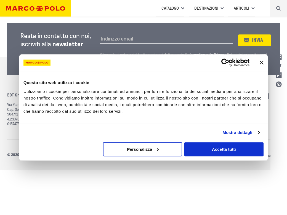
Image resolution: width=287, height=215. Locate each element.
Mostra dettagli (237, 132)
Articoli (241, 8)
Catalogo (170, 8)
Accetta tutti (224, 149)
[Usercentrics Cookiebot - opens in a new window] (225, 62)
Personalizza (143, 149)
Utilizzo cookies (268, 156)
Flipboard (279, 75)
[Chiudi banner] (262, 62)
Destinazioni (206, 8)
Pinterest (279, 84)
